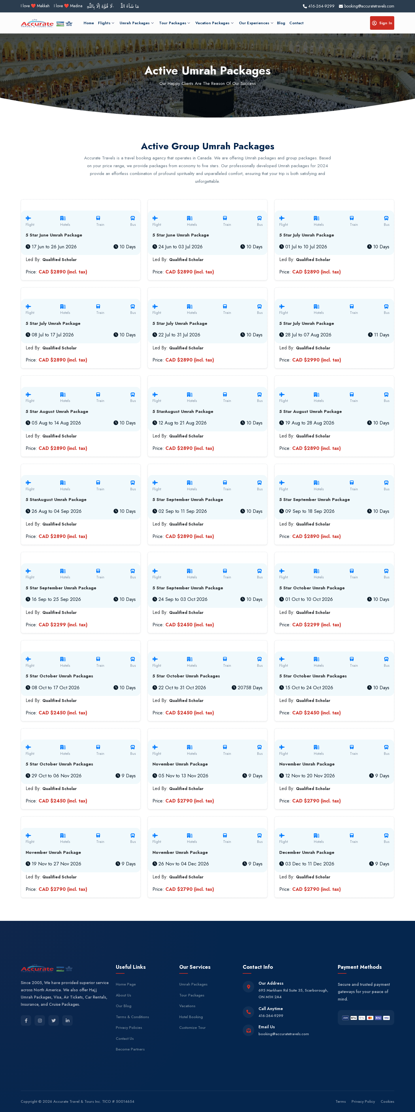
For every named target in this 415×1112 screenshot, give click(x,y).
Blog (281, 23)
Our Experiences (256, 23)
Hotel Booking (191, 1017)
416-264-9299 (271, 1015)
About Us (123, 995)
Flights (106, 23)
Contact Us (125, 1038)
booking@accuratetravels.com (284, 1034)
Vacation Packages (214, 23)
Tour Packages (174, 23)
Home (89, 23)
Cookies (387, 1101)
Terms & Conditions (132, 1017)
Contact (296, 23)
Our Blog (123, 1006)
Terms (340, 1101)
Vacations (187, 1006)
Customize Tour (192, 1027)
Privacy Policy (363, 1101)
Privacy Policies (129, 1027)
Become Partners (130, 1049)
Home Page (126, 984)
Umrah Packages (136, 23)
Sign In (382, 23)
